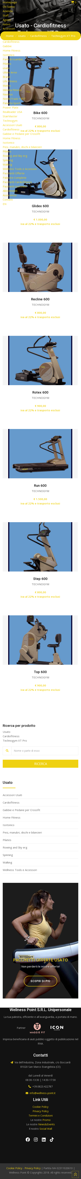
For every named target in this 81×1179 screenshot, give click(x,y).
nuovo (6, 24)
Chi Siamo (9, 6)
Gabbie (7, 46)
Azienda (8, 11)
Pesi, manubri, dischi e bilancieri (22, 147)
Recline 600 (40, 299)
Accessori (9, 28)
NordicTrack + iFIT (14, 98)
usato (6, 68)
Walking (7, 164)
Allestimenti (10, 191)
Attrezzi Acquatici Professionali (22, 37)
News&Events (46, 1124)
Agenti (7, 20)
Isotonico (8, 55)
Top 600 (40, 672)
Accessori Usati (12, 125)
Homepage (10, 2)
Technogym (10, 120)
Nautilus (8, 94)
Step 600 (40, 579)
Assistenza (9, 195)
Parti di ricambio (13, 59)
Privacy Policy (41, 1111)
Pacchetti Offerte (14, 173)
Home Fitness (11, 50)
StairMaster (10, 116)
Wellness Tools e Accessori (20, 169)
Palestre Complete (14, 177)
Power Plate (10, 107)
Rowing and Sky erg (15, 155)
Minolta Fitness (12, 90)
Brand (6, 77)
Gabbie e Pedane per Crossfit (21, 134)
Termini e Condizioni (41, 1115)
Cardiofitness (11, 41)
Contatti (8, 199)
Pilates (7, 63)
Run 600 (40, 485)
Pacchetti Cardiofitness (17, 182)
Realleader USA (12, 112)
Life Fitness (10, 81)
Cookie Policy (40, 1106)
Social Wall (45, 1128)
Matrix (7, 85)
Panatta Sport (11, 103)
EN (4, 204)
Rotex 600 (40, 392)
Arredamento (11, 33)
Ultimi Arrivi (10, 72)
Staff (6, 15)
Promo (46, 1120)
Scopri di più (40, 981)
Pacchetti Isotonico (15, 186)
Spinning (8, 160)
